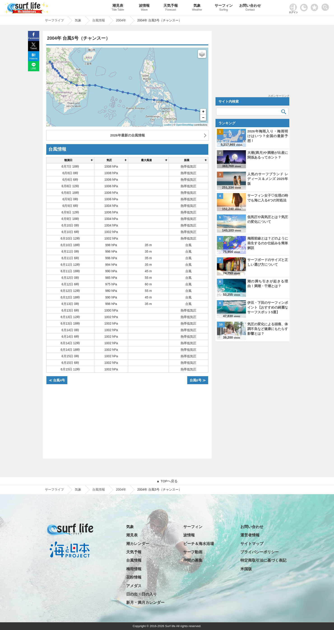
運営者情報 (250, 535)
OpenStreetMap (185, 124)
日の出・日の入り (141, 594)
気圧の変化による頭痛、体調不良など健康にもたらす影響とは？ (267, 328)
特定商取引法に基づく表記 (263, 560)
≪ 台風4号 (57, 380)
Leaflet (168, 124)
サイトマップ (251, 544)
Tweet (33, 48)
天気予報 (171, 8)
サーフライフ (54, 489)
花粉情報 (133, 577)
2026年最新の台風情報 (127, 135)
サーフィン (223, 8)
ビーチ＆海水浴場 (198, 544)
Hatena (33, 58)
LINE (33, 68)
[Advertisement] (127, 419)
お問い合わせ (250, 8)
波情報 (144, 8)
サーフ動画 (192, 552)
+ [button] (203, 111)
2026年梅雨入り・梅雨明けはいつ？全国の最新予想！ (267, 136)
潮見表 (117, 8)
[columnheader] (70, 160)
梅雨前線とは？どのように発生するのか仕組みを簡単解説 (267, 243)
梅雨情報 (133, 569)
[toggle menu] (326, 6)
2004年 (121, 489)
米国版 (246, 569)
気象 (197, 8)
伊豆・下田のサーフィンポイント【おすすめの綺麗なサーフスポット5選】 (267, 307)
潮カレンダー (137, 544)
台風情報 (98, 489)
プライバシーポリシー (259, 552)
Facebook (33, 38)
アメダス (133, 586)
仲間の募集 (192, 560)
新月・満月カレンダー (145, 602)
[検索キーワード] (252, 111)
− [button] (203, 117)
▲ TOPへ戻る (167, 481)
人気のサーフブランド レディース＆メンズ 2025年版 (267, 178)
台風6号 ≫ (198, 380)
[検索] (283, 111)
